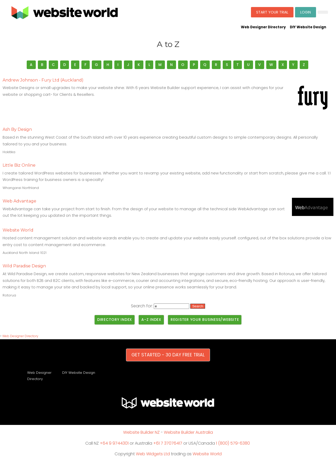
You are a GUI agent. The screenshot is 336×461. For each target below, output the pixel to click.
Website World (207, 454)
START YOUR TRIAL (272, 12)
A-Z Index (151, 319)
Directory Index (114, 319)
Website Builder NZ (141, 432)
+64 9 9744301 (114, 443)
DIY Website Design (308, 27)
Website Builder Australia (188, 432)
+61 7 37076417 (167, 443)
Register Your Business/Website (205, 319)
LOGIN (305, 12)
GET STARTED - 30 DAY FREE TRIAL (168, 355)
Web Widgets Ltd (153, 454)
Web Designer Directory (263, 27)
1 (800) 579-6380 (233, 443)
